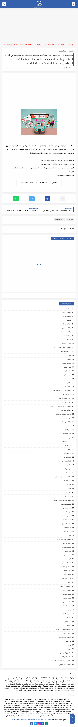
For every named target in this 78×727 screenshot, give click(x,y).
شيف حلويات (67, 575)
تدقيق (69, 488)
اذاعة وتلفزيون (66, 461)
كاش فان (68, 618)
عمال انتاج (68, 430)
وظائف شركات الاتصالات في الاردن (60, 406)
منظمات (68, 473)
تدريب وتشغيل (66, 579)
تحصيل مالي (67, 555)
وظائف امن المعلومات (64, 539)
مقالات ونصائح (66, 547)
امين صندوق (67, 508)
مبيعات (69, 320)
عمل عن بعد (67, 532)
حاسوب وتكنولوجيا (65, 351)
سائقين (68, 383)
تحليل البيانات (66, 594)
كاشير (69, 465)
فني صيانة (68, 438)
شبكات (69, 559)
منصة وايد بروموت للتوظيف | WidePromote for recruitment (31, 720)
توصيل (69, 485)
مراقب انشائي (67, 602)
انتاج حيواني (67, 641)
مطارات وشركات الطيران (63, 629)
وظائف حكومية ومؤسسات (62, 348)
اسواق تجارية (67, 395)
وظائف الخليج (66, 328)
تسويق (69, 340)
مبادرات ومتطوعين (65, 637)
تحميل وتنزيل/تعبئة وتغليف (62, 500)
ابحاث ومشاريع (66, 441)
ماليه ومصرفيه (66, 516)
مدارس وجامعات (66, 402)
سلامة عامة (67, 457)
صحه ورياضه (67, 598)
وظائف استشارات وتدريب (63, 477)
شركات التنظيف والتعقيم (63, 563)
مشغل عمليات (66, 625)
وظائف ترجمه (67, 590)
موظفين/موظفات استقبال (62, 414)
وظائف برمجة (67, 359)
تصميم (69, 379)
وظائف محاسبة (66, 332)
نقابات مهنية (67, 520)
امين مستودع (67, 375)
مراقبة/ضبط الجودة (65, 398)
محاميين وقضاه (66, 567)
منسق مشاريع (66, 524)
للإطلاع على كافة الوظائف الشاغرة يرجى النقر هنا (39, 183)
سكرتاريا (68, 355)
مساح (69, 582)
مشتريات (68, 426)
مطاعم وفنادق (66, 363)
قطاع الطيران (67, 614)
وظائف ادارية (67, 324)
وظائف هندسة (66, 312)
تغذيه (69, 535)
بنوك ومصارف (66, 434)
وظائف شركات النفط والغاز (62, 661)
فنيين (69, 449)
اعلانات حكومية (66, 344)
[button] (47, 198)
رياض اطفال (67, 610)
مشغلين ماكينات (65, 586)
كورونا (69, 649)
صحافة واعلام (66, 633)
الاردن (71, 51)
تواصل (69, 645)
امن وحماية (67, 528)
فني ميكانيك (67, 453)
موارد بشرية (67, 371)
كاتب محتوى (67, 481)
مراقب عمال (67, 571)
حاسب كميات (67, 606)
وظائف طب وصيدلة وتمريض (62, 391)
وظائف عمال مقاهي (65, 665)
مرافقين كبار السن (65, 653)
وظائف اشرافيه (66, 410)
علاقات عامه (67, 496)
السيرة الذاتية (67, 316)
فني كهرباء (67, 469)
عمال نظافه (67, 445)
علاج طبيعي (67, 622)
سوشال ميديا (66, 418)
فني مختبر (68, 512)
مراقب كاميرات (66, 657)
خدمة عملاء (62, 51)
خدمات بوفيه (67, 543)
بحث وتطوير (67, 551)
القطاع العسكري (66, 504)
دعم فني (68, 492)
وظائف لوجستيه (66, 422)
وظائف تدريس (66, 387)
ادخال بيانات (67, 367)
